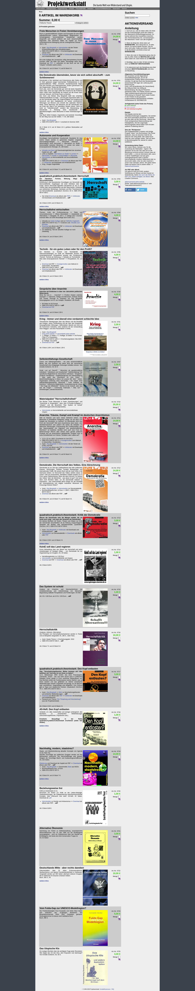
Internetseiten (63, 47)
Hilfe (136, 18)
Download (45, 54)
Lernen (73, 154)
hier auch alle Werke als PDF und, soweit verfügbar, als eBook (140, 175)
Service (124, 9)
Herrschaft (45, 155)
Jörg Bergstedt (51, 47)
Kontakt (102, 989)
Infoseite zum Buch (48, 150)
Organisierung (62, 9)
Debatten (90, 9)
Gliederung (43, 763)
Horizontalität (63, 155)
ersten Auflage (55, 221)
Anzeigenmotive (62, 264)
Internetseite (46, 157)
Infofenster (68, 54)
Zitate (69, 767)
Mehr (60, 692)
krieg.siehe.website (48, 334)
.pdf (50, 798)
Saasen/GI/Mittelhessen (103, 9)
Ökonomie (73, 155)
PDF (51, 63)
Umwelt (71, 9)
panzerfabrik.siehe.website (66, 334)
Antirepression (51, 9)
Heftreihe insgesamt (72, 221)
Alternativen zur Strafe (61, 154)
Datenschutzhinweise (132, 166)
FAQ (113, 989)
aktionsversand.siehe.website (134, 182)
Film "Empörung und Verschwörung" (69, 699)
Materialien (116, 9)
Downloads (71, 533)
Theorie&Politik (81, 9)
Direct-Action (40, 9)
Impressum (107, 989)
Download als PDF (48, 307)
